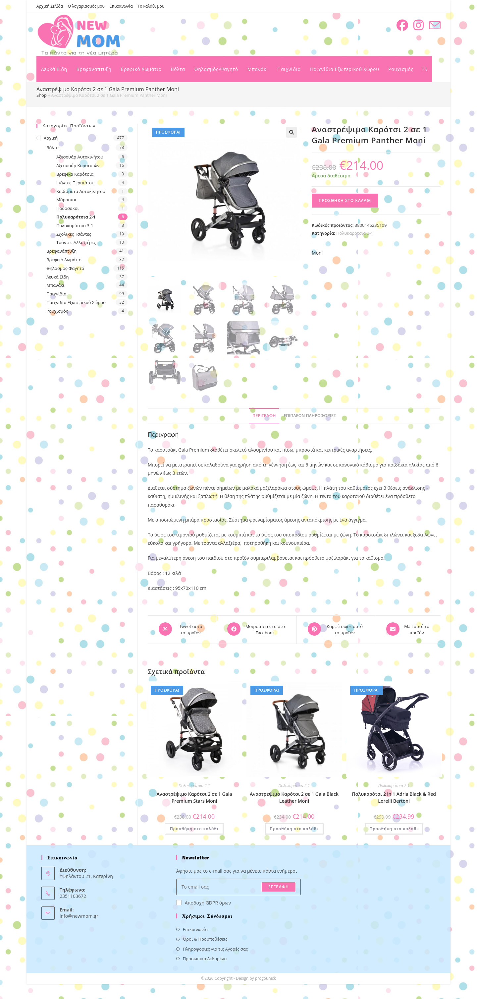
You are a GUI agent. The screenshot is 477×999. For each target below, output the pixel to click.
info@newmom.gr (79, 914)
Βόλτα (52, 148)
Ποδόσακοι (67, 208)
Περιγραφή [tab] (264, 415)
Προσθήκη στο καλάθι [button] (194, 827)
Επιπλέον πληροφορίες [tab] (310, 415)
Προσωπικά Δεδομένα (205, 957)
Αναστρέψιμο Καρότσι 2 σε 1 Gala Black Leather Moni (294, 796)
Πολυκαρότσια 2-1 (354, 233)
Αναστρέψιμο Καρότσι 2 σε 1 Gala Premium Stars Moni (194, 796)
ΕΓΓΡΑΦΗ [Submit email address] (278, 885)
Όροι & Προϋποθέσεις (205, 938)
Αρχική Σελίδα (49, 6)
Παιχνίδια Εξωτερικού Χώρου (76, 302)
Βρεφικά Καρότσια (74, 174)
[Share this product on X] (182, 629)
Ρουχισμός (57, 311)
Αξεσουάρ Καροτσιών (78, 165)
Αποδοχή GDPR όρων (203, 901)
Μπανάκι (55, 285)
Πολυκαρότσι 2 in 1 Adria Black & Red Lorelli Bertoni (394, 796)
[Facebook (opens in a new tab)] (402, 25)
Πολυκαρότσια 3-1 (74, 225)
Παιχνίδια (56, 294)
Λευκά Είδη (57, 277)
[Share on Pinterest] (336, 629)
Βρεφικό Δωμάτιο (63, 260)
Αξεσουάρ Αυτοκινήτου (79, 157)
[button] (291, 132)
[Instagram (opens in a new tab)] (418, 25)
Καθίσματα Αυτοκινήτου (80, 191)
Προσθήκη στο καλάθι (345, 200)
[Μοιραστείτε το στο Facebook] (256, 629)
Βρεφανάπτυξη (61, 251)
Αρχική (51, 138)
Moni (317, 253)
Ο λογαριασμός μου (86, 6)
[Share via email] (408, 629)
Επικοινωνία (121, 6)
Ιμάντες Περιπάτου (75, 183)
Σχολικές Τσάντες (73, 234)
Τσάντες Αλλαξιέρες (76, 242)
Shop (41, 95)
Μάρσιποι (66, 200)
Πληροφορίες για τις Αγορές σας (215, 947)
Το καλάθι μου (151, 6)
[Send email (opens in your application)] (434, 25)
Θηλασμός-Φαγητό (65, 268)
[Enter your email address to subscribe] (238, 885)
